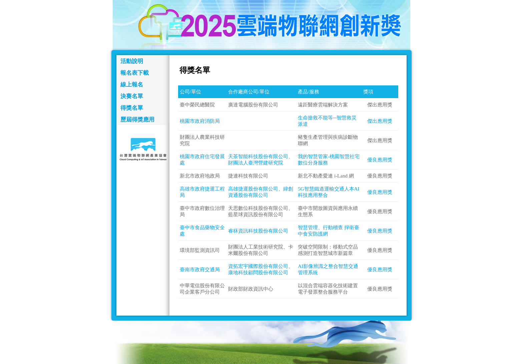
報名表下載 (134, 73)
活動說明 (131, 61)
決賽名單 (131, 96)
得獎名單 (131, 108)
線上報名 (131, 84)
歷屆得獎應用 (137, 119)
